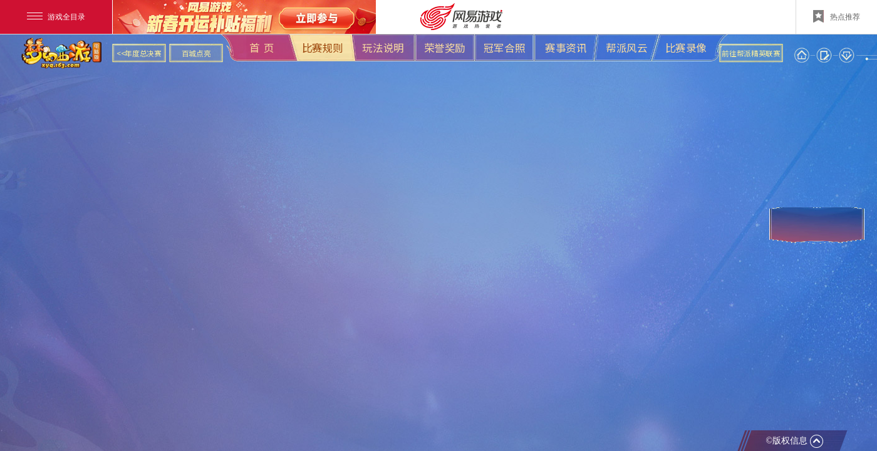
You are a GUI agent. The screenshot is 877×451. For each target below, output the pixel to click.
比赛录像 (686, 47)
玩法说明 (382, 47)
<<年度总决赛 (139, 53)
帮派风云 (626, 47)
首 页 (261, 47)
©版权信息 (794, 441)
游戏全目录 (56, 17)
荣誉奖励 (444, 47)
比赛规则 (322, 47)
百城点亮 (196, 53)
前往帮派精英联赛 (751, 53)
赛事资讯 (565, 47)
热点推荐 (836, 16)
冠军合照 (504, 47)
